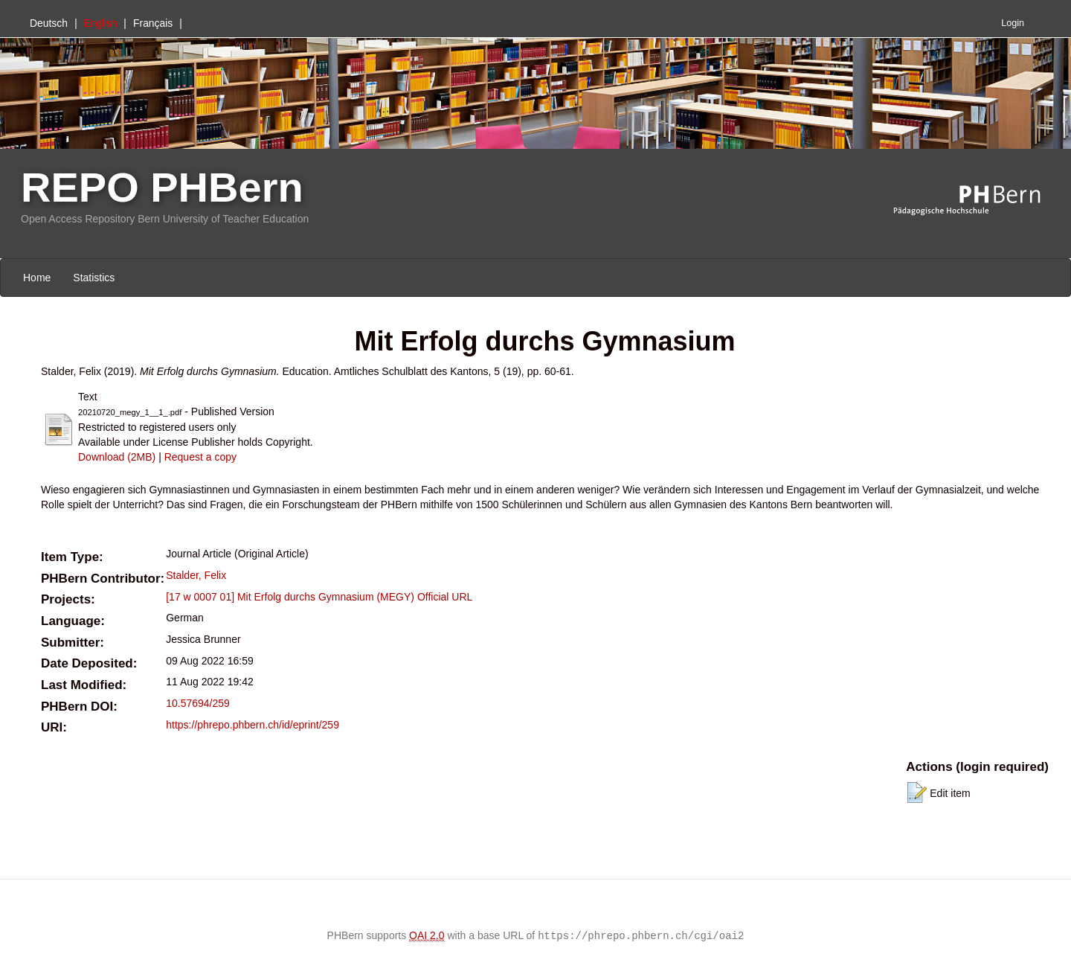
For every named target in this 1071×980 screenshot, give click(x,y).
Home (37, 278)
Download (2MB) (116, 457)
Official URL (444, 597)
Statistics (94, 278)
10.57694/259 (198, 703)
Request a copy (200, 457)
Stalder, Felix (196, 575)
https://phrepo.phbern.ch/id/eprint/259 (252, 725)
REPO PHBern (162, 187)
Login (1012, 23)
